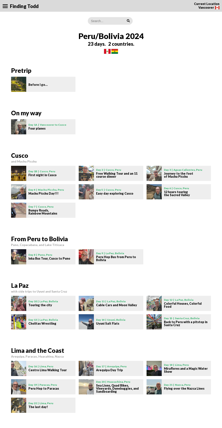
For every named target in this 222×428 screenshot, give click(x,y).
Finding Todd (24, 6)
